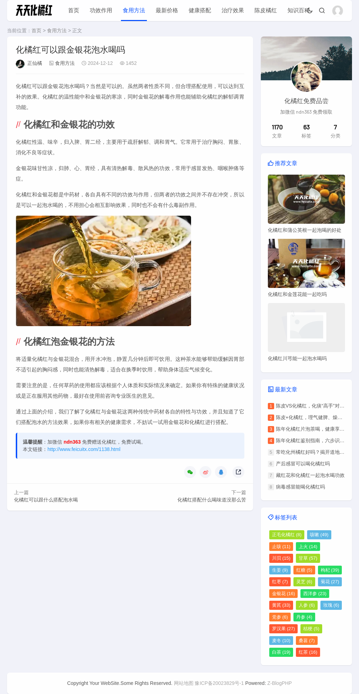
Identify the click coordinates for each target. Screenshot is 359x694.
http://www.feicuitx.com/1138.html (83, 449)
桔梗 (311, 628)
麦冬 (281, 640)
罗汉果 (283, 628)
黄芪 (281, 605)
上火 (308, 546)
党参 (280, 617)
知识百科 (298, 10)
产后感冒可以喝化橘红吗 (303, 463)
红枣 (280, 581)
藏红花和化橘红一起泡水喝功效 (310, 475)
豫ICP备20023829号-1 (219, 683)
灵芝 (304, 581)
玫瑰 (331, 605)
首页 (73, 10)
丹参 (304, 617)
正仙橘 (34, 63)
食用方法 (134, 10)
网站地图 (184, 683)
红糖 (304, 570)
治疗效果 (233, 10)
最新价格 (167, 10)
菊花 (330, 581)
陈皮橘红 (266, 10)
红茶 (308, 652)
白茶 (281, 652)
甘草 (308, 558)
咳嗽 (319, 534)
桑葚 (307, 640)
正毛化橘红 (287, 534)
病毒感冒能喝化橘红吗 (300, 487)
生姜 (280, 570)
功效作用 (101, 10)
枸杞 (330, 570)
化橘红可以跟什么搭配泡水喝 (46, 500)
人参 (307, 605)
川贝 (281, 558)
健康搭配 (200, 10)
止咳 (281, 546)
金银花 (283, 593)
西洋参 (314, 593)
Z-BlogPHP (279, 683)
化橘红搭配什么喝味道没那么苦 (211, 500)
